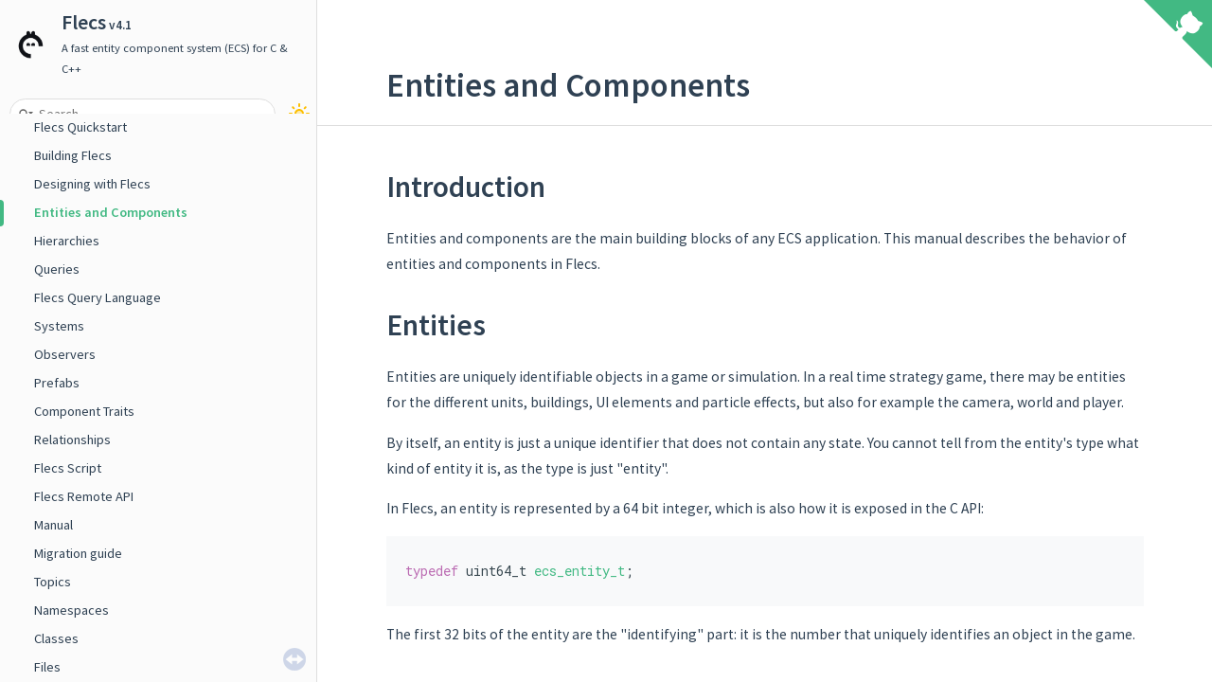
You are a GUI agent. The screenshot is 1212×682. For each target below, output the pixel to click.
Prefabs (57, 382)
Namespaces (71, 610)
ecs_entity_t (579, 571)
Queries (57, 269)
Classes (56, 638)
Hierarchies (66, 240)
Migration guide (78, 553)
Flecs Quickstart (80, 126)
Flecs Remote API (84, 496)
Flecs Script (67, 467)
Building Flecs (73, 155)
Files (47, 666)
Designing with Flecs (92, 183)
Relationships (72, 439)
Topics (52, 581)
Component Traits (84, 411)
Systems (59, 325)
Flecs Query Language (97, 297)
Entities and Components (110, 212)
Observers (65, 354)
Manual (53, 524)
